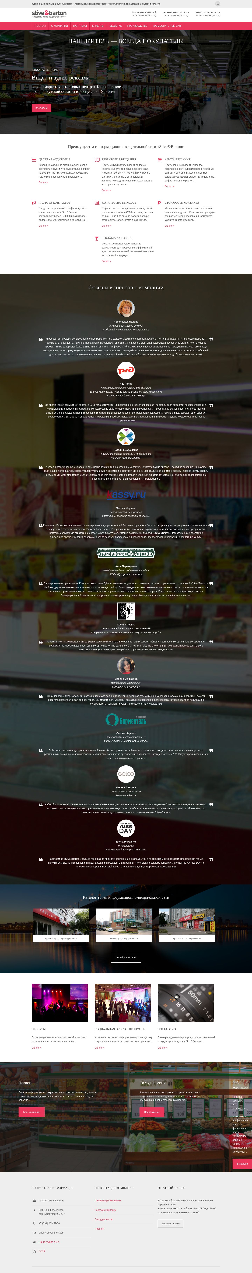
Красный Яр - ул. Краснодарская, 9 (67, 975)
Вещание (124, 23)
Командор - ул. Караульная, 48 (126, 975)
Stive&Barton (82, 1266)
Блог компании (25, 1141)
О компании (68, 23)
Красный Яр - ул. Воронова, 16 (185, 975)
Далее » (52, 190)
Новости (104, 1219)
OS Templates (205, 1266)
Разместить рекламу (176, 23)
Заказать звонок (171, 1214)
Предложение (109, 1145)
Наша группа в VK (57, 1233)
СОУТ (50, 1242)
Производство (146, 23)
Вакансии (190, 1145)
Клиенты (107, 23)
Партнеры (89, 23)
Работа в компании (110, 1200)
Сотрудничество (108, 1210)
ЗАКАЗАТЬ (50, 113)
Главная (48, 23)
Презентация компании (112, 1191)
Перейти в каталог (125, 992)
